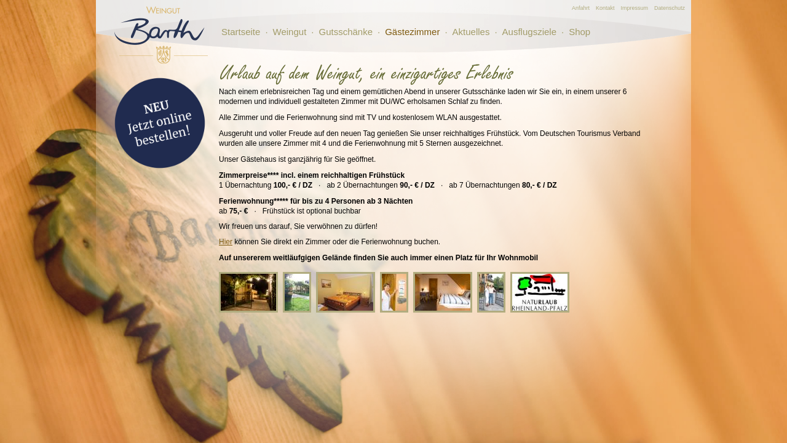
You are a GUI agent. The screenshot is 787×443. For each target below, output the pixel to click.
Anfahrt (581, 8)
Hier (225, 241)
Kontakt (605, 8)
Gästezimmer (412, 31)
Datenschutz (669, 8)
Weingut (290, 31)
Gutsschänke (345, 31)
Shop (579, 31)
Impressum (634, 8)
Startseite (240, 31)
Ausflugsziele (529, 31)
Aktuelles (471, 31)
